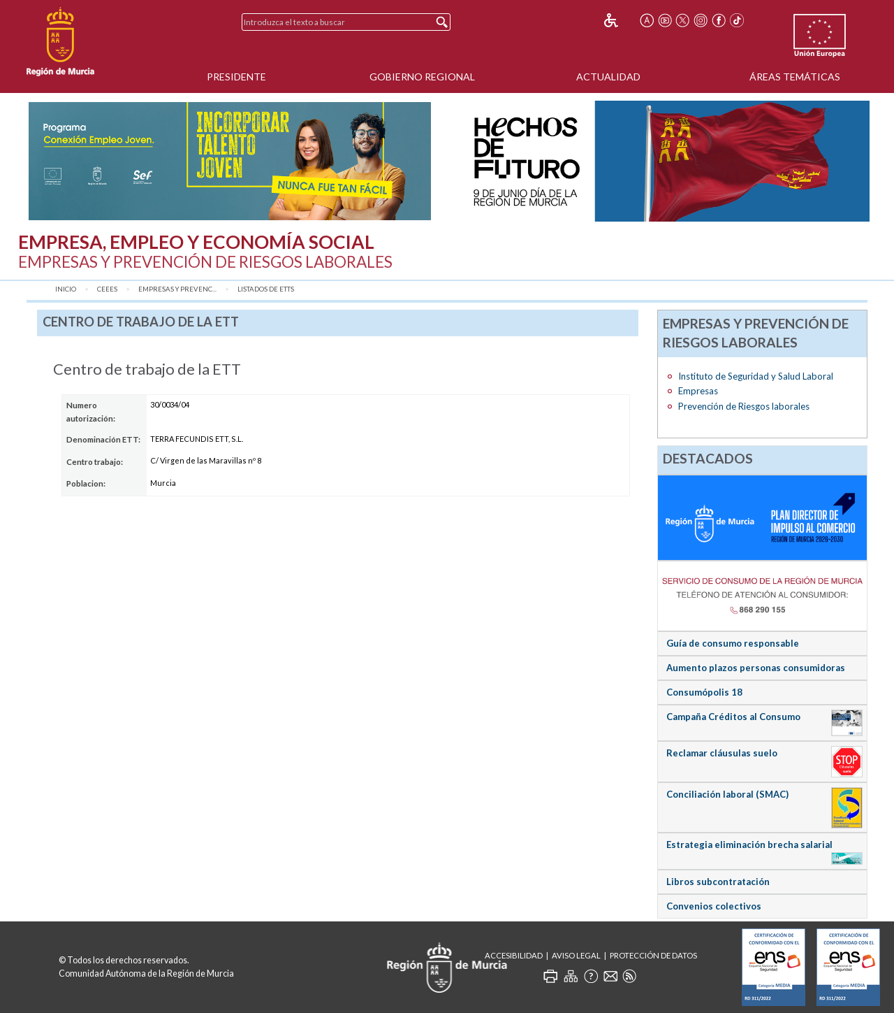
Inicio (65, 289)
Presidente (236, 76)
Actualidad (608, 76)
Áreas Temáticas (794, 76)
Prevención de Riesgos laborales (743, 406)
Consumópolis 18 (704, 692)
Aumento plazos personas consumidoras (755, 667)
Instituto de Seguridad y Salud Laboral (755, 376)
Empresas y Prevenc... (177, 289)
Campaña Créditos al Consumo (733, 716)
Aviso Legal (576, 955)
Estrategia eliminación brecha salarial (749, 844)
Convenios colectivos (713, 906)
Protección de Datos (653, 955)
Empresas (698, 390)
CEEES (107, 289)
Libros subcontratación (718, 881)
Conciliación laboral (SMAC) (727, 794)
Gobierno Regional (422, 76)
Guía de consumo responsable (732, 643)
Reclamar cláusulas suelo (721, 753)
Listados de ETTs (265, 289)
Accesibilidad (514, 955)
